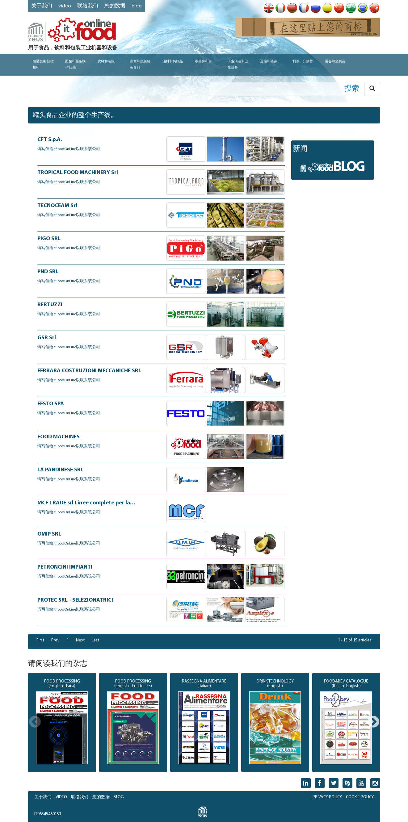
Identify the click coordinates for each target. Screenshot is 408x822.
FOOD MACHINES (58, 437)
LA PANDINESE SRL (60, 470)
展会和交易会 (335, 61)
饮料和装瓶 (106, 61)
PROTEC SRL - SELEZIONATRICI (75, 600)
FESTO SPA (50, 404)
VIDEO (64, 6)
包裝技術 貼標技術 (43, 64)
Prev (55, 640)
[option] (62, 722)
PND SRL (47, 272)
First (40, 640)
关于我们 (41, 6)
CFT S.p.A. (49, 140)
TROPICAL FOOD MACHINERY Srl (77, 173)
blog (137, 6)
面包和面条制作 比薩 (75, 64)
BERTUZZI (49, 305)
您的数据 (114, 6)
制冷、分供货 (302, 61)
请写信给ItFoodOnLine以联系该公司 (68, 149)
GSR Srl (46, 338)
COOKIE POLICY (360, 797)
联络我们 (87, 6)
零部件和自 (203, 61)
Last (95, 640)
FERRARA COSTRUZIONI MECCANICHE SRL (89, 371)
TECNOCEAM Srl (57, 206)
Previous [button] (35, 722)
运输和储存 (268, 61)
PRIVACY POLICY (327, 797)
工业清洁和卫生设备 (238, 64)
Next (80, 640)
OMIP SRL (49, 534)
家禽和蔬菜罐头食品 (140, 64)
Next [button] (373, 722)
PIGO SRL (49, 239)
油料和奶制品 (172, 61)
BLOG (119, 797)
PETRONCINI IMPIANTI (64, 567)
